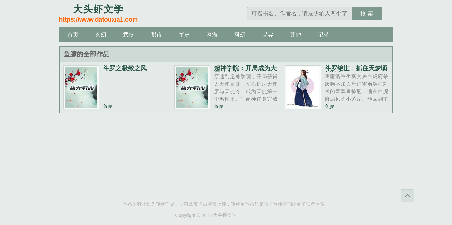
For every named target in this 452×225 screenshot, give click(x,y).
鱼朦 (107, 106)
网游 (212, 35)
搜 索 (366, 14)
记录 (323, 35)
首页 (73, 35)
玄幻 (100, 35)
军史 (184, 35)
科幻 (240, 35)
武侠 (128, 35)
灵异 (267, 35)
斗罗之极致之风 (125, 68)
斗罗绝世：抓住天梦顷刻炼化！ (356, 71)
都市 (156, 35)
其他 (295, 35)
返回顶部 (407, 195)
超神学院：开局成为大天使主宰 (245, 71)
